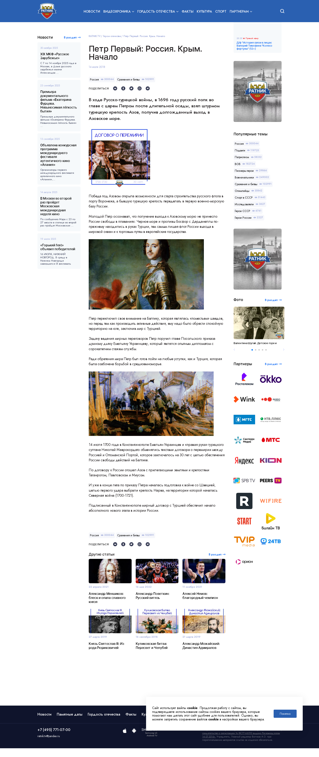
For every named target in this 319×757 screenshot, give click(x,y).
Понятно (285, 714)
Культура (204, 11)
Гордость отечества (104, 723)
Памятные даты (69, 723)
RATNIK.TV (95, 36)
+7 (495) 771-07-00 (53, 738)
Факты (187, 11)
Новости (92, 11)
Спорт (220, 11)
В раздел (70, 37)
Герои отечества (112, 36)
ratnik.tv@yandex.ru (48, 745)
